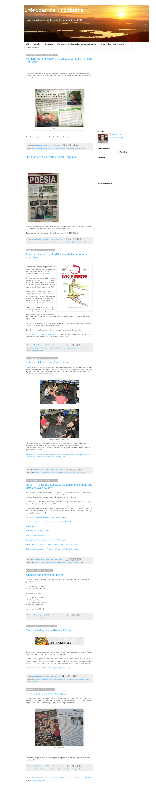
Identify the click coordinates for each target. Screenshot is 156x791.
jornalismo (59, 679)
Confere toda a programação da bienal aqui (42, 334)
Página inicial (59, 777)
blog (50, 679)
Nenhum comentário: (58, 239)
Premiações (36, 44)
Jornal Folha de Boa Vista (57, 148)
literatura (68, 148)
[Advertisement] (113, 90)
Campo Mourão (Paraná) (41, 148)
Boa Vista (43, 472)
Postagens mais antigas (84, 777)
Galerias (102, 44)
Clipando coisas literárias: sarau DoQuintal (51, 157)
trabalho (84, 242)
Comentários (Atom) (38, 781)
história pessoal (68, 348)
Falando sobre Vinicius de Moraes (46, 693)
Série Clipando (75, 148)
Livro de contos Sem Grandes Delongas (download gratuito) (76, 44)
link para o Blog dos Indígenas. (62, 668)
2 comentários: (56, 145)
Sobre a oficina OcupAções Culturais (48, 362)
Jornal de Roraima (66, 242)
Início (27, 44)
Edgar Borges (57, 242)
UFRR (84, 472)
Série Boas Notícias (78, 679)
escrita (50, 769)
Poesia (43, 618)
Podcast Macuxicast (32, 47)
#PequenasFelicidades (41, 348)
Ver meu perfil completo (116, 138)
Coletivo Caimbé (49, 44)
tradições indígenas (32, 681)
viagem (83, 148)
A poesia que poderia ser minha (44, 574)
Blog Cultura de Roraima (116, 44)
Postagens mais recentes (34, 777)
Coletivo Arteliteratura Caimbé (43, 242)
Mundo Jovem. (38, 760)
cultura (54, 679)
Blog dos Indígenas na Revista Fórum (48, 630)
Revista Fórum (67, 679)
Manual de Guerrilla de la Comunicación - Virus (43, 517)
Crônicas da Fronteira (53, 10)
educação (67, 472)
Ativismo (36, 472)
